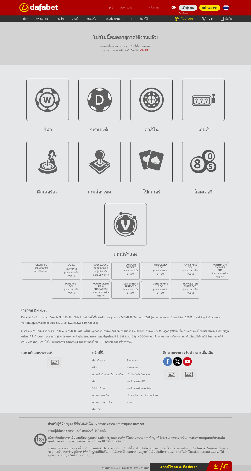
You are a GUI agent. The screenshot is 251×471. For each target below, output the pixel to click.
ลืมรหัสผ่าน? (184, 13)
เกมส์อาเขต (113, 18)
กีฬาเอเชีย (42, 18)
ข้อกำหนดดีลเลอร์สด (139, 388)
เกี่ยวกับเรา (98, 360)
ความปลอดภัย (100, 395)
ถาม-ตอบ (132, 367)
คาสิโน (60, 18)
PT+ (129, 18)
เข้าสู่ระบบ (188, 7)
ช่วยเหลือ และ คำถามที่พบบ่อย (142, 399)
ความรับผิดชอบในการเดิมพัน (107, 378)
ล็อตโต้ (144, 18)
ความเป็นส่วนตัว (102, 402)
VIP (210, 18)
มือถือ (228, 18)
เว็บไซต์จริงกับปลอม (139, 374)
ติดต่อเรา (132, 360)
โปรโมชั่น (186, 18)
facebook (167, 361)
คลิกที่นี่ (143, 50)
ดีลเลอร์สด (92, 18)
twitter (177, 361)
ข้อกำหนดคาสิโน (137, 381)
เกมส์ (75, 18)
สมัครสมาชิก (209, 7)
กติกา (95, 367)
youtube (187, 361)
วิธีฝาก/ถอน (99, 388)
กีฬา (25, 18)
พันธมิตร (97, 409)
